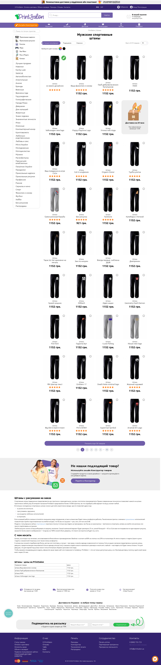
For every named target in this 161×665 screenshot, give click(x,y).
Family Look (21, 70)
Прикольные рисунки (25, 176)
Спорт (18, 189)
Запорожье (110, 606)
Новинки (20, 66)
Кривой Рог (41, 607)
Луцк (48, 607)
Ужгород (128, 607)
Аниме (19, 83)
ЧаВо (45, 647)
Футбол (19, 196)
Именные (20, 126)
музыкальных (130, 519)
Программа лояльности (108, 647)
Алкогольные (22, 79)
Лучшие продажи (23, 63)
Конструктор (76, 644)
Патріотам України (24, 166)
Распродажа (21, 206)
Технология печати (78, 647)
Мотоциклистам (23, 151)
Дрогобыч (94, 606)
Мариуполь (60, 607)
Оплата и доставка (30, 7)
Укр (101, 7)
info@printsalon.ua (137, 649)
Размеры (53, 7)
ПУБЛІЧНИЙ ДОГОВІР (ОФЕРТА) (22, 655)
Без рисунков (22, 202)
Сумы (113, 607)
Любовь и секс (22, 141)
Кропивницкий (22, 607)
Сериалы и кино (23, 186)
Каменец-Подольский (136, 606)
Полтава (101, 607)
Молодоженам (22, 148)
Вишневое (104, 609)
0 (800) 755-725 (136, 642)
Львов (53, 607)
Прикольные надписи (25, 173)
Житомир (102, 606)
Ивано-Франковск (121, 606)
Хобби (18, 199)
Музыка (19, 154)
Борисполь (45, 606)
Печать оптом (104, 642)
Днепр (75, 606)
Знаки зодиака (22, 116)
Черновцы (74, 609)
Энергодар (83, 609)
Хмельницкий (49, 609)
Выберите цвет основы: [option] (50, 48)
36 (143, 43)
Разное (19, 183)
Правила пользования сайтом (26, 652)
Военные (20, 89)
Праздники (21, 169)
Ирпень (96, 609)
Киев (19, 606)
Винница (60, 606)
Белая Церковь (27, 606)
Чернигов (66, 609)
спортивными (41, 524)
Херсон (141, 607)
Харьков (135, 607)
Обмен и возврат (43, 7)
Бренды (19, 86)
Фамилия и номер (24, 193)
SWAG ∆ (19, 73)
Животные (20, 112)
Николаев (79, 607)
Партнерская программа (108, 644)
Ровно (107, 607)
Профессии (21, 179)
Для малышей (22, 109)
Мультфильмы (22, 157)
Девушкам (20, 106)
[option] (60, 48)
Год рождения (22, 96)
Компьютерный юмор (25, 129)
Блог (44, 649)
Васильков (112, 609)
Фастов (90, 609)
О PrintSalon (19, 7)
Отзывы (60, 7)
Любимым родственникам (23, 136)
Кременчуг (32, 607)
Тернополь (119, 607)
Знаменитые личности (26, 119)
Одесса (86, 607)
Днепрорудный (84, 606)
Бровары (53, 606)
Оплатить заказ (20, 647)
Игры (18, 122)
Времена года (22, 93)
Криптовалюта (22, 132)
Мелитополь (70, 607)
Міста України (22, 144)
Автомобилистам (23, 76)
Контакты (67, 7)
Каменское (68, 606)
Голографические (23, 99)
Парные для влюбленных (21, 162)
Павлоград (93, 607)
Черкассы (58, 609)
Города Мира (21, 102)
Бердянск (36, 606)
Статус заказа (19, 642)
